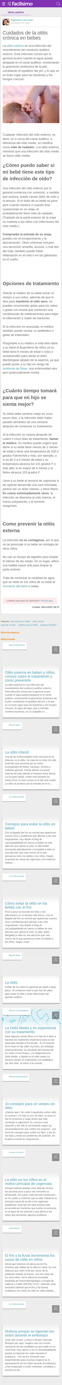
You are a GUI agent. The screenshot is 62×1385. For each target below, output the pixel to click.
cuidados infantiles (48, 619)
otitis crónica (38, 615)
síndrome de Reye (15, 368)
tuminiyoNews (14, 1222)
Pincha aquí (47, 594)
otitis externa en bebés (20, 615)
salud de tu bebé (8, 619)
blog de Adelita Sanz (17, 639)
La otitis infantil (17, 746)
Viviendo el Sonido (16, 1146)
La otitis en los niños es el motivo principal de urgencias (28, 1176)
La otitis (11, 976)
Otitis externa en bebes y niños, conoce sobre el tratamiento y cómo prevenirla (30, 670)
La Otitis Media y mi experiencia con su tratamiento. (30, 1024)
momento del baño (15, 586)
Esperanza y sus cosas (22, 20)
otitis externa (15, 45)
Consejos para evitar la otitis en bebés (30, 820)
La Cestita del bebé (16, 791)
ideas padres (16, 12)
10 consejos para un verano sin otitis (30, 1100)
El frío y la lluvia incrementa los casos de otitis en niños (30, 1252)
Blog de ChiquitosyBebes (19, 1004)
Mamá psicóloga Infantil (18, 1071)
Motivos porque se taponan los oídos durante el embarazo (29, 1327)
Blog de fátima (14, 719)
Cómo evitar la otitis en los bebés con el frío (26, 899)
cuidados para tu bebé (28, 619)
